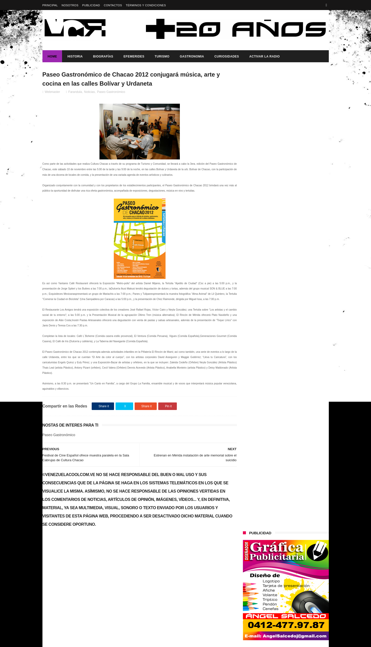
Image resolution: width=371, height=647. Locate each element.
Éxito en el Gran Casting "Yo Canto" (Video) (85, 551)
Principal (50, 5)
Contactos (113, 5)
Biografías (103, 56)
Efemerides (133, 56)
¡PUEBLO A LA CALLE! (287, 331)
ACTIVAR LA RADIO (264, 56)
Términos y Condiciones (146, 5)
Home (52, 56)
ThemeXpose (131, 640)
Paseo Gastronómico (111, 92)
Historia (75, 56)
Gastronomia (192, 56)
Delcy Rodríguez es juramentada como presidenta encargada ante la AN (296, 314)
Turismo (161, 56)
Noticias (89, 92)
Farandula (75, 92)
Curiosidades (226, 56)
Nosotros (70, 5)
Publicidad (91, 5)
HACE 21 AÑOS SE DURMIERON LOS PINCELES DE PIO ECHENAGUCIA (296, 232)
